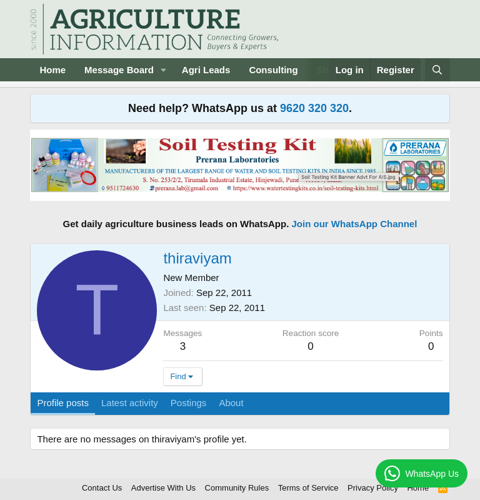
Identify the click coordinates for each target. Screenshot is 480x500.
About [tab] (231, 402)
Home (52, 69)
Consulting (273, 69)
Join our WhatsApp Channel (355, 223)
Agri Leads (206, 69)
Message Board (119, 69)
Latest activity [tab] (129, 402)
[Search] (437, 69)
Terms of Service (308, 487)
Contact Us (102, 487)
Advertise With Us (163, 487)
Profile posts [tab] (63, 402)
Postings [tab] (189, 402)
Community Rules (237, 487)
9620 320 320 (314, 108)
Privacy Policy (373, 487)
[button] (163, 69)
